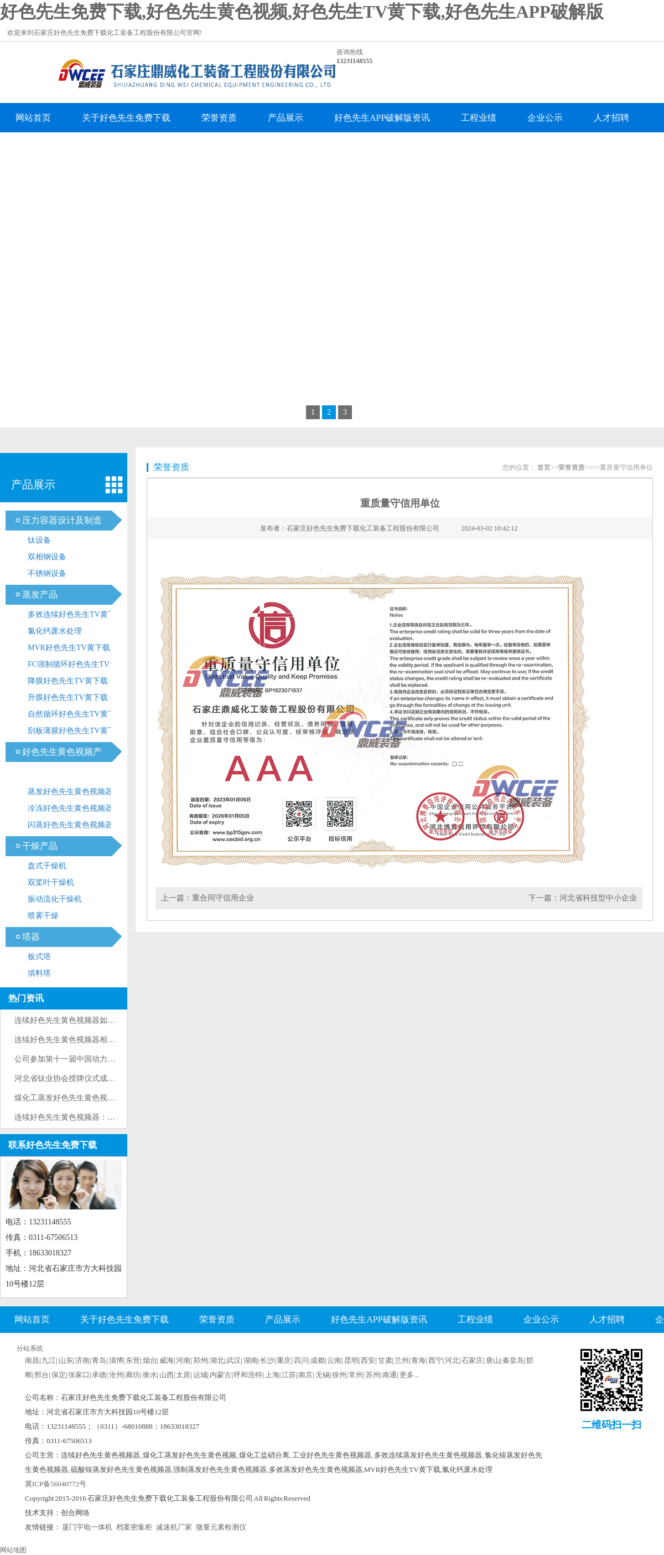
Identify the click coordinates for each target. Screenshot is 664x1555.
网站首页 (33, 117)
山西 (166, 1375)
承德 (99, 1375)
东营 (133, 1360)
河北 (452, 1360)
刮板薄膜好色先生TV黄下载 (75, 731)
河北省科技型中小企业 (598, 898)
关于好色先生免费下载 (126, 117)
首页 (544, 467)
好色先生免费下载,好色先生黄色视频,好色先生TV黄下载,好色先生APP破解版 (302, 12)
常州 (356, 1375)
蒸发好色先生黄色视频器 (70, 791)
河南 (183, 1360)
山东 (66, 1360)
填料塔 (39, 973)
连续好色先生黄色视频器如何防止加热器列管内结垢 (103, 1020)
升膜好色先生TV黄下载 (68, 697)
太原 (183, 1375)
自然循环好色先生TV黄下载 (75, 714)
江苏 (289, 1375)
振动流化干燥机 (55, 899)
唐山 (493, 1360)
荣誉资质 (219, 117)
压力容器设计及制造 (62, 520)
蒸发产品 (40, 594)
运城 (200, 1375)
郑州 (200, 1360)
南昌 (32, 1360)
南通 (389, 1375)
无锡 (322, 1375)
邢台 (41, 1375)
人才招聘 (611, 117)
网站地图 (13, 1550)
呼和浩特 (248, 1375)
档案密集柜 (134, 1527)
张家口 (79, 1375)
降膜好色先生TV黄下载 (68, 681)
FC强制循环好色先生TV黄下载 (80, 664)
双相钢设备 (47, 557)
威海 (166, 1360)
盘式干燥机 (47, 866)
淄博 (116, 1360)
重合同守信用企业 (223, 898)
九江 (49, 1360)
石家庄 (472, 1360)
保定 (58, 1375)
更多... (409, 1375)
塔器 (31, 936)
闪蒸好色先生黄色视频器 (70, 825)
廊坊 (133, 1375)
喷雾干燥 (43, 916)
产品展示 (285, 117)
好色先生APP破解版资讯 (382, 117)
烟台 (150, 1360)
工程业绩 (478, 117)
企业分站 (412, 1346)
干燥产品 (40, 846)
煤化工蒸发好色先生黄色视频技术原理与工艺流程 (99, 1098)
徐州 (339, 1375)
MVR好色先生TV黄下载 (69, 647)
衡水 (150, 1375)
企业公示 (545, 117)
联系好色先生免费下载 (126, 147)
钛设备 (39, 540)
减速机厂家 (174, 1527)
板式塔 (39, 956)
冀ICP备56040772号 (55, 1484)
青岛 (99, 1360)
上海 (272, 1375)
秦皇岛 (513, 1360)
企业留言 (33, 147)
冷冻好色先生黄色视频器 (70, 808)
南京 (305, 1375)
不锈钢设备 (47, 573)
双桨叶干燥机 (51, 882)
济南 (82, 1360)
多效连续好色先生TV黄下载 (75, 614)
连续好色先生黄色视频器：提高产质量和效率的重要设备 (111, 1117)
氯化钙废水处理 (55, 631)
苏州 (373, 1375)
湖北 (217, 1360)
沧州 (116, 1375)
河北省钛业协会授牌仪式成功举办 (72, 1078)
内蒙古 (220, 1375)
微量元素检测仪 (221, 1527)
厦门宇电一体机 (87, 1527)
